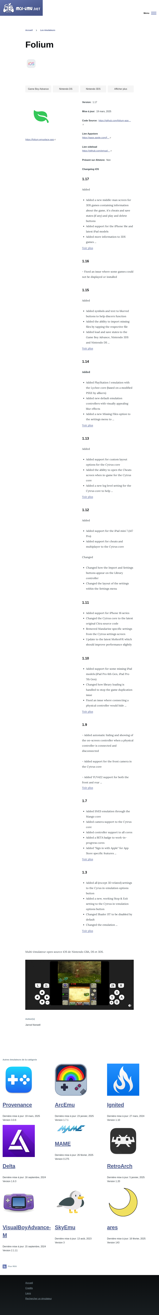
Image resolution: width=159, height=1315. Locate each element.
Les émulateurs (47, 30)
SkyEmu (65, 1227)
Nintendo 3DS (93, 89)
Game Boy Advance (38, 89)
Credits (29, 1288)
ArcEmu (65, 1105)
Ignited (115, 1105)
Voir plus (87, 248)
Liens (28, 1293)
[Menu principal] (149, 13)
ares (112, 1227)
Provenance (17, 1105)
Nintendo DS (65, 89)
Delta (9, 1166)
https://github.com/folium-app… (115, 120)
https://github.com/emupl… (96, 151)
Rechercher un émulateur (38, 1298)
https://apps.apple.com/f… (95, 137)
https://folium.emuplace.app (39, 139)
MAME (63, 1144)
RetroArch (119, 1166)
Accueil (29, 30)
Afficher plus (120, 89)
